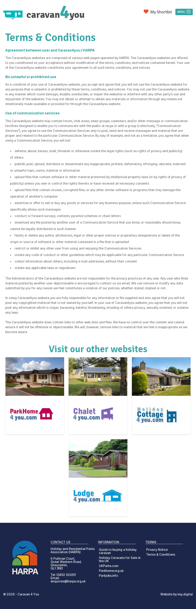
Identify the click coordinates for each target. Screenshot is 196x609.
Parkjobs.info (108, 575)
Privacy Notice (157, 550)
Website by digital (176, 594)
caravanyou (55, 15)
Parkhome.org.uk (111, 571)
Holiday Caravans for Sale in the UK (120, 559)
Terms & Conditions (160, 554)
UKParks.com (109, 566)
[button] (184, 12)
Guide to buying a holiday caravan (118, 551)
